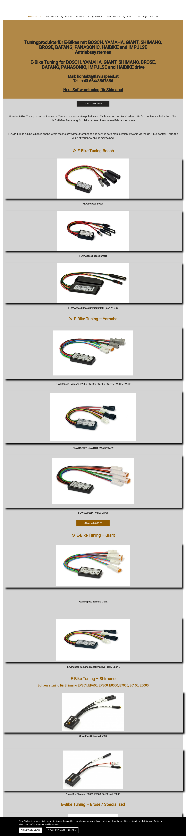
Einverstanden (30, 830)
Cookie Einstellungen (62, 830)
